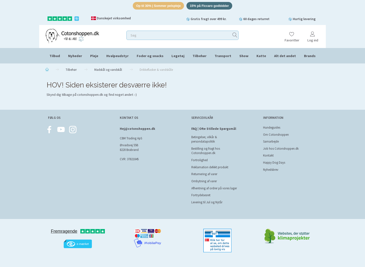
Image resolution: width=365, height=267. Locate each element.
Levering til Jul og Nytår (206, 202)
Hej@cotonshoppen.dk (137, 129)
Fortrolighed (199, 160)
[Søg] (234, 35)
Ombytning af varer (204, 181)
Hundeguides (271, 127)
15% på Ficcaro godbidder (210, 6)
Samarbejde (271, 141)
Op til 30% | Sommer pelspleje (158, 6)
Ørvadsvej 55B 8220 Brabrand (129, 147)
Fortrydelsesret (200, 195)
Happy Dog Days (274, 162)
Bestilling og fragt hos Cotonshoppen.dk (205, 150)
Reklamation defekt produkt (209, 167)
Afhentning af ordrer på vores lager (214, 188)
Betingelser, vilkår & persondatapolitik (204, 139)
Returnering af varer (204, 174)
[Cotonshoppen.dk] (72, 35)
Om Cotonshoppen (276, 135)
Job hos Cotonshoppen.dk (281, 148)
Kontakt (268, 155)
